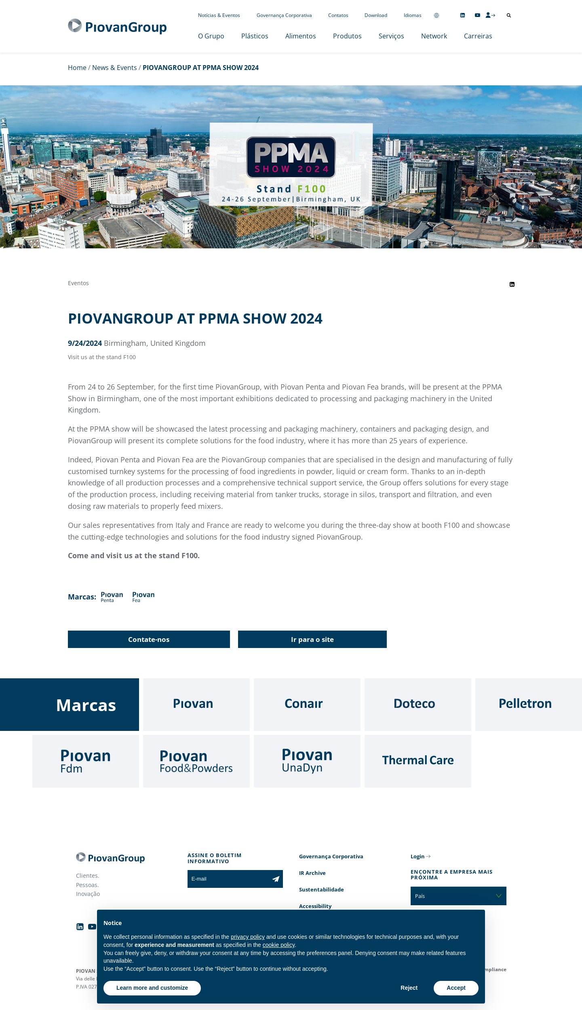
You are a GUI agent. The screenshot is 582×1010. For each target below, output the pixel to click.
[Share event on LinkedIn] (512, 284)
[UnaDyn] (307, 761)
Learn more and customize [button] (152, 988)
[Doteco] (418, 704)
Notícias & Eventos (219, 15)
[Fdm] (85, 761)
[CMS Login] (490, 15)
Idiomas (413, 15)
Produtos (347, 36)
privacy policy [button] (248, 937)
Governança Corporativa (284, 15)
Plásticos (254, 36)
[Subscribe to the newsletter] (276, 879)
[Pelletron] (528, 704)
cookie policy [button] (279, 945)
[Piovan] (196, 704)
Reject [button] (409, 988)
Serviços (391, 36)
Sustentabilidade (321, 889)
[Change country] (436, 15)
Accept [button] (456, 988)
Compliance (492, 969)
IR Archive (312, 873)
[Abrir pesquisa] (509, 15)
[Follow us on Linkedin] (462, 15)
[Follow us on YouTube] (477, 15)
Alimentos (300, 36)
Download (376, 15)
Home (77, 67)
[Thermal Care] (418, 761)
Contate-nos (148, 639)
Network (434, 36)
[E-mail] (228, 879)
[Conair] (307, 704)
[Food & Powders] (196, 761)
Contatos (338, 15)
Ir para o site (312, 639)
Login (418, 856)
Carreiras (478, 36)
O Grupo (211, 36)
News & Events (114, 67)
